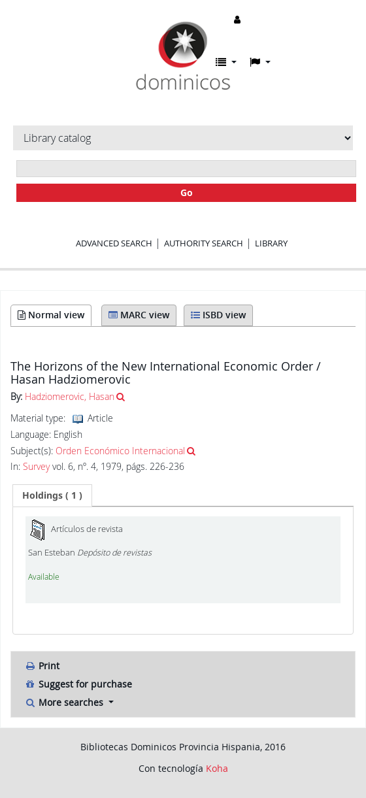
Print (41, 665)
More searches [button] (65, 702)
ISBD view (218, 314)
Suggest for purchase (78, 684)
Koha (217, 768)
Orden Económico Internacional (120, 450)
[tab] (52, 495)
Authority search (203, 243)
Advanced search (114, 243)
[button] (226, 62)
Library (271, 243)
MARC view (138, 314)
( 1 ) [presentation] (52, 495)
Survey (36, 467)
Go (186, 192)
